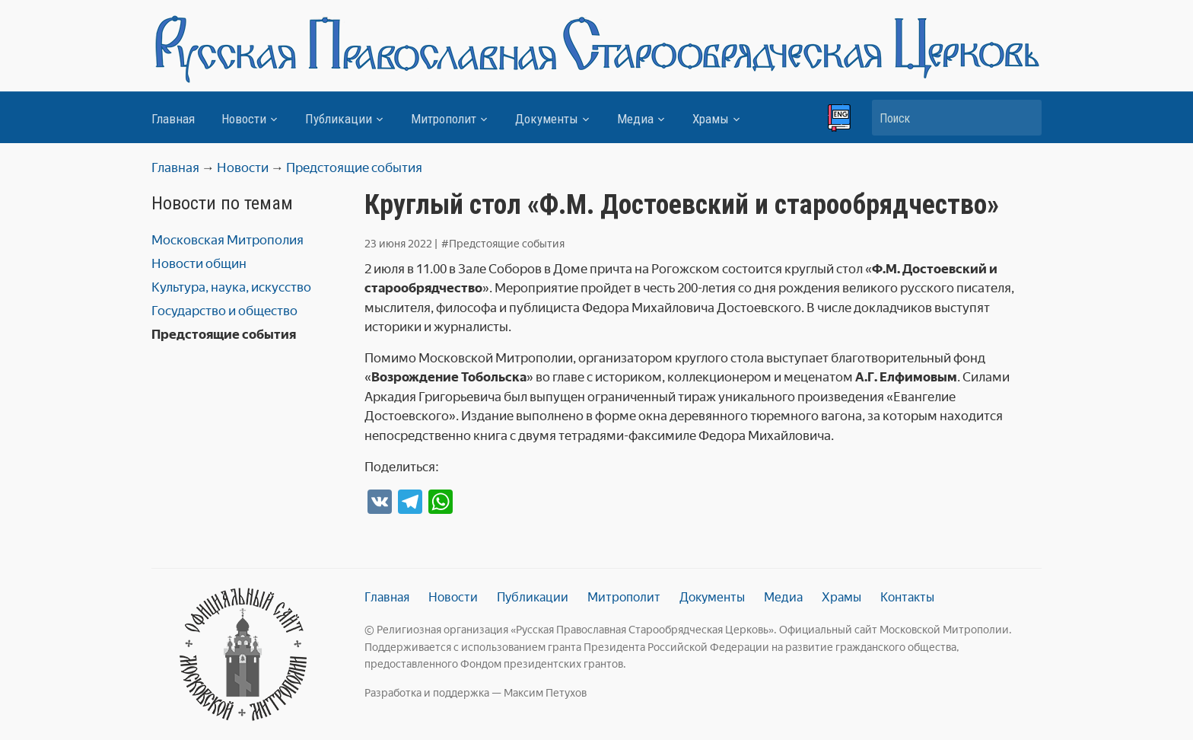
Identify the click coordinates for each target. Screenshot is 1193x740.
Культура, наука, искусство (231, 287)
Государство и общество (224, 310)
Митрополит (443, 118)
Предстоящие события (223, 334)
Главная (173, 118)
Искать (1022, 117)
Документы (546, 118)
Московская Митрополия (227, 239)
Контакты (907, 597)
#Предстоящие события (503, 244)
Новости (243, 118)
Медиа (635, 118)
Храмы (710, 118)
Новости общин (199, 263)
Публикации (338, 118)
